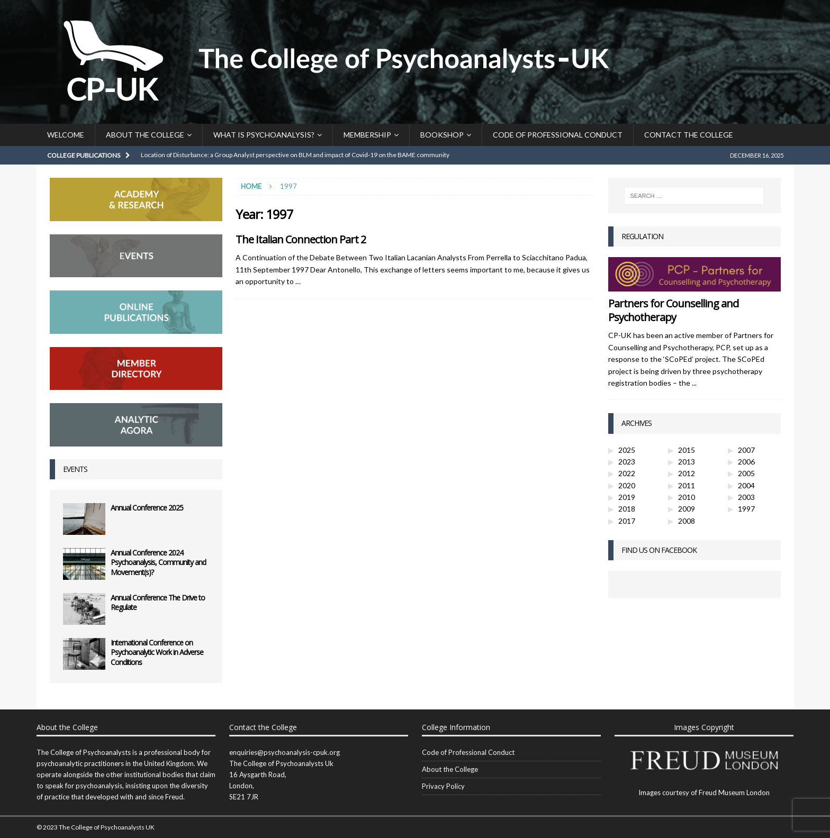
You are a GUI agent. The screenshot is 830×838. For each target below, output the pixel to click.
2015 (686, 449)
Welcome (65, 134)
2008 (686, 520)
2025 (626, 449)
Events (75, 469)
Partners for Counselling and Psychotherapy (673, 310)
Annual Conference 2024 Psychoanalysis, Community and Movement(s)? (158, 562)
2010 (686, 497)
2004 (746, 485)
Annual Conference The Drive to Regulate (158, 602)
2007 (746, 449)
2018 (626, 508)
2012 (686, 473)
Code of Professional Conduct (557, 134)
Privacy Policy (443, 786)
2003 (746, 497)
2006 (746, 461)
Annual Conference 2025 (147, 508)
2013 (686, 461)
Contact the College (688, 134)
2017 (626, 520)
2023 (626, 461)
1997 (746, 508)
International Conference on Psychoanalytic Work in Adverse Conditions (157, 652)
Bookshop (442, 134)
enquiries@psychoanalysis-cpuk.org (284, 752)
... (694, 382)
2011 (686, 485)
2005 (746, 473)
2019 (626, 497)
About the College (145, 134)
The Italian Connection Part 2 (301, 239)
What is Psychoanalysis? (263, 134)
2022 (626, 473)
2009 (686, 508)
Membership (367, 134)
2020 (626, 485)
